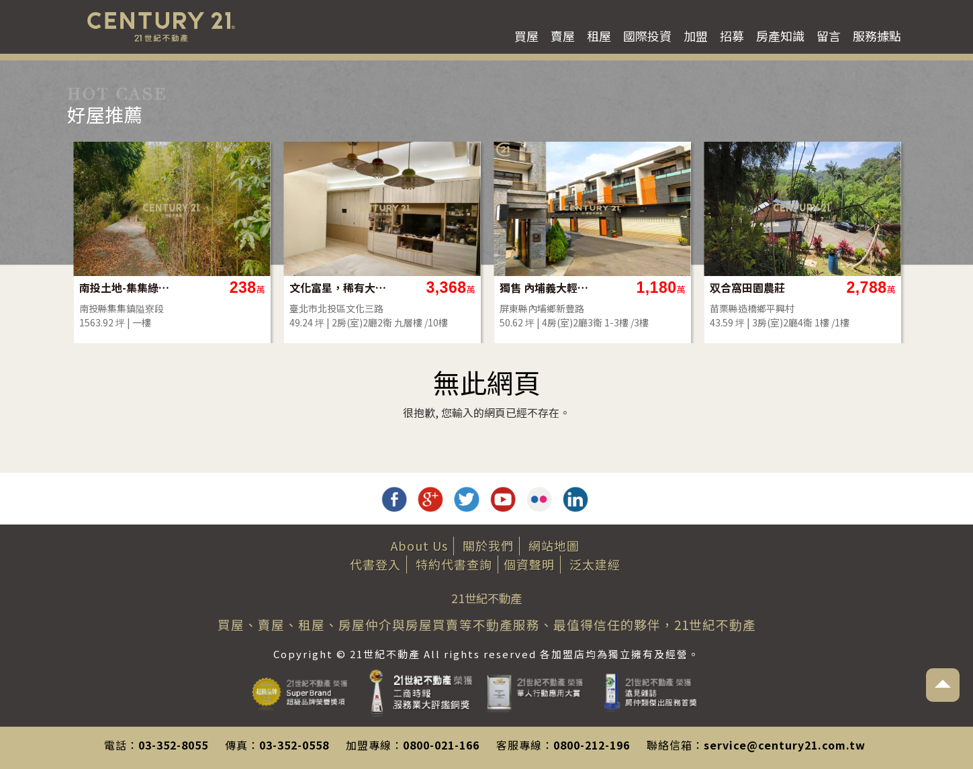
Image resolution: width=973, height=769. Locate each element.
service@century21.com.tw (785, 745)
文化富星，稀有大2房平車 (338, 287)
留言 (829, 35)
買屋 (526, 35)
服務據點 (877, 35)
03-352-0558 (294, 745)
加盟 (696, 35)
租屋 (599, 35)
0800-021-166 (441, 745)
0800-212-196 (591, 745)
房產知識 (780, 35)
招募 (732, 35)
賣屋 (563, 35)
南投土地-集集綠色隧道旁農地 (128, 287)
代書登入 (375, 564)
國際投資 (647, 35)
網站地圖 (554, 545)
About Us (419, 545)
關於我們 (488, 545)
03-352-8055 (173, 745)
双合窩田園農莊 (747, 287)
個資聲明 (529, 564)
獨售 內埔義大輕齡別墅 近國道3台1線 (548, 287)
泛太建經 (594, 564)
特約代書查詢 (454, 564)
